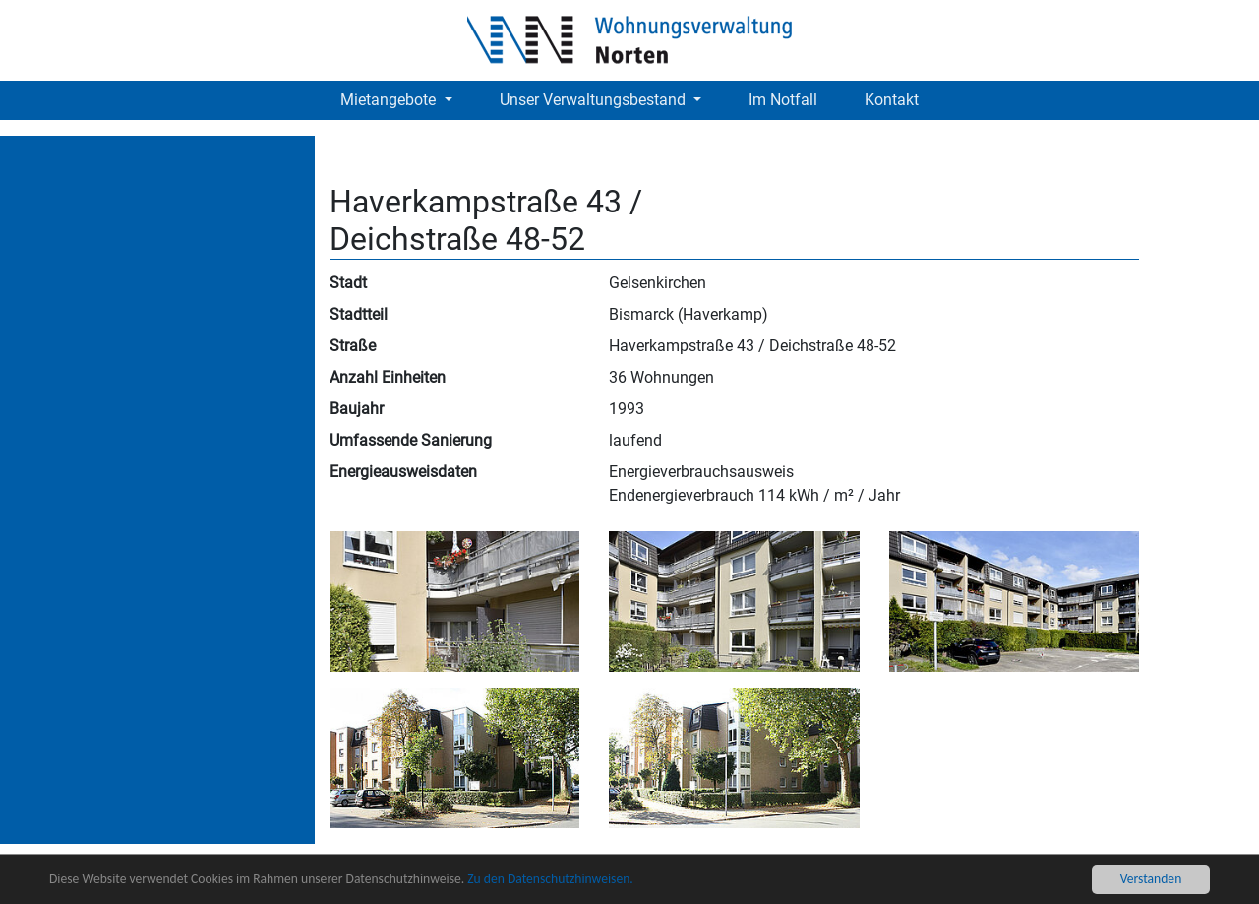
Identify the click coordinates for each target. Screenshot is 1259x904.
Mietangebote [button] (390, 99)
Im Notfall (783, 99)
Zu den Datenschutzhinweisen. (549, 879)
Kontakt (892, 99)
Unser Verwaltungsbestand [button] (594, 99)
